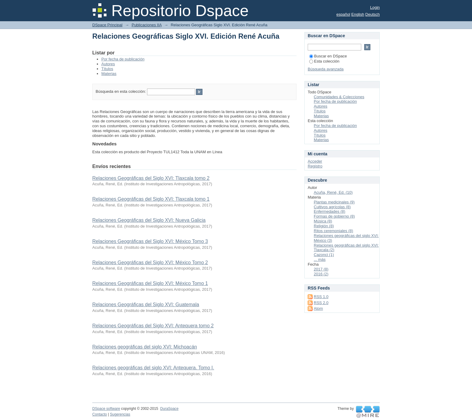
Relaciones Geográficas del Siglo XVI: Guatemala (145, 304)
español (343, 14)
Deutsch (372, 14)
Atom (318, 308)
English (357, 14)
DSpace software (106, 409)
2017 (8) (321, 269)
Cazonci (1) (324, 254)
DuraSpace (169, 409)
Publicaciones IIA (147, 25)
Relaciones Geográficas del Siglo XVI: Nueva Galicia (148, 220)
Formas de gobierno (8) (334, 216)
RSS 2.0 (321, 302)
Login (375, 7)
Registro (315, 166)
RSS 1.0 (321, 296)
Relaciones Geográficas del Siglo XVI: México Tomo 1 (150, 283)
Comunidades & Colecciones (339, 97)
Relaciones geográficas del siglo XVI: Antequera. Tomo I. (153, 367)
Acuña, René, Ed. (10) (333, 192)
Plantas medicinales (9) (334, 202)
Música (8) (323, 221)
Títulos (107, 68)
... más (320, 259)
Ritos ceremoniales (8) (333, 230)
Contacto (99, 414)
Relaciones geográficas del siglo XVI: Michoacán (144, 346)
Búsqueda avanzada (326, 69)
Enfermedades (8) (329, 211)
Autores (108, 64)
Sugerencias (120, 414)
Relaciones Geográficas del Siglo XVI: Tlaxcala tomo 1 (150, 199)
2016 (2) (321, 274)
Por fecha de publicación (122, 59)
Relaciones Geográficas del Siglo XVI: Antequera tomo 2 (153, 325)
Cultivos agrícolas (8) (332, 207)
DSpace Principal (107, 25)
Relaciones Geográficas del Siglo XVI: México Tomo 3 (150, 241)
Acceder (315, 161)
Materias (108, 73)
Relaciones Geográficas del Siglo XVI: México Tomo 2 (150, 262)
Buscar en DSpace (328, 56)
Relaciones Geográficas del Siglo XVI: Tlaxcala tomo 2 (150, 178)
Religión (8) (324, 226)
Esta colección (324, 61)
